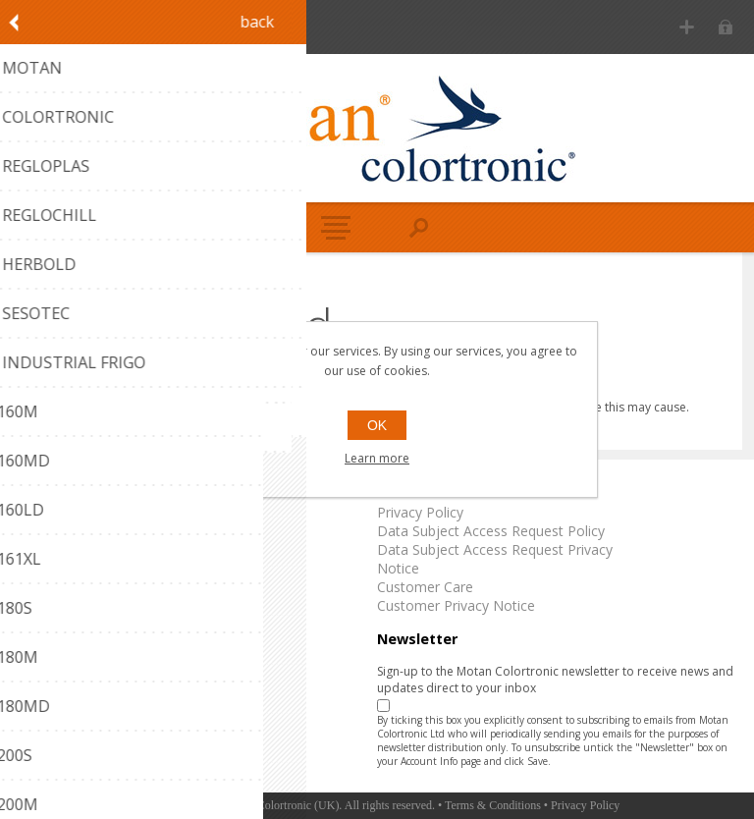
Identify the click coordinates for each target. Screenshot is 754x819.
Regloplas (41, 549)
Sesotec (35, 605)
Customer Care (425, 586)
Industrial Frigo (57, 624)
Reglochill (40, 568)
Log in (725, 27)
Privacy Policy (420, 512)
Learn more (377, 458)
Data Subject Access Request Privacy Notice (495, 558)
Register (687, 27)
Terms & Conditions (493, 805)
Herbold (35, 586)
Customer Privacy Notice (456, 605)
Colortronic (45, 530)
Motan (31, 512)
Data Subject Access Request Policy (491, 530)
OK (377, 425)
